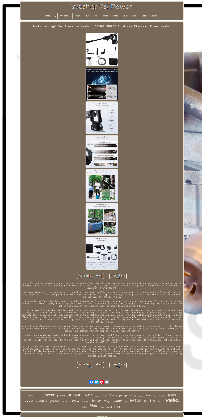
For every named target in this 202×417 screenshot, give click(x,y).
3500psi (107, 401)
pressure (75, 394)
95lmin (113, 395)
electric (42, 400)
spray (104, 396)
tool (126, 402)
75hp (102, 407)
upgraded (162, 396)
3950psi (75, 401)
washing (132, 396)
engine (149, 401)
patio (135, 400)
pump (123, 395)
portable (61, 395)
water (118, 400)
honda (30, 396)
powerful (141, 396)
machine (38, 396)
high (93, 405)
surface (65, 401)
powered (29, 401)
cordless (84, 407)
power (49, 394)
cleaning (97, 396)
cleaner (95, 401)
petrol (172, 395)
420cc (160, 401)
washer (172, 400)
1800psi (109, 407)
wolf (155, 396)
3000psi (85, 402)
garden (54, 401)
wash (88, 395)
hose (148, 395)
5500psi (118, 406)
